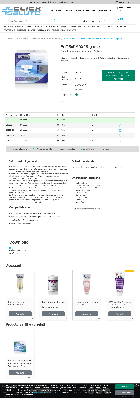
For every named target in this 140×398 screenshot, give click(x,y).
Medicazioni (89, 27)
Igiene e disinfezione (71, 27)
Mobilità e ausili (105, 27)
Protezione (9, 30)
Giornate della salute (77, 10)
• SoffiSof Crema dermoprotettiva (22, 223)
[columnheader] (12, 115)
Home (8, 38)
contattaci (125, 8)
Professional (43, 30)
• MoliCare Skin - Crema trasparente (23, 220)
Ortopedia (121, 27)
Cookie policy (38, 392)
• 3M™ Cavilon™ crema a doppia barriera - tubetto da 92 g (32, 213)
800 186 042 (124, 2)
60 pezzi (78, 90)
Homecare (54, 27)
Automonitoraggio (13, 27)
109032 (78, 72)
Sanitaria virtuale (103, 10)
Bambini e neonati (26, 30)
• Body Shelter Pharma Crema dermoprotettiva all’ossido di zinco (34, 217)
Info (85, 21)
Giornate (71, 30)
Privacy (50, 392)
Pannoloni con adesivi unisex (46, 39)
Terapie (28, 27)
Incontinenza (40, 27)
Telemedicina (53, 10)
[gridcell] (12, 120)
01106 (78, 78)
